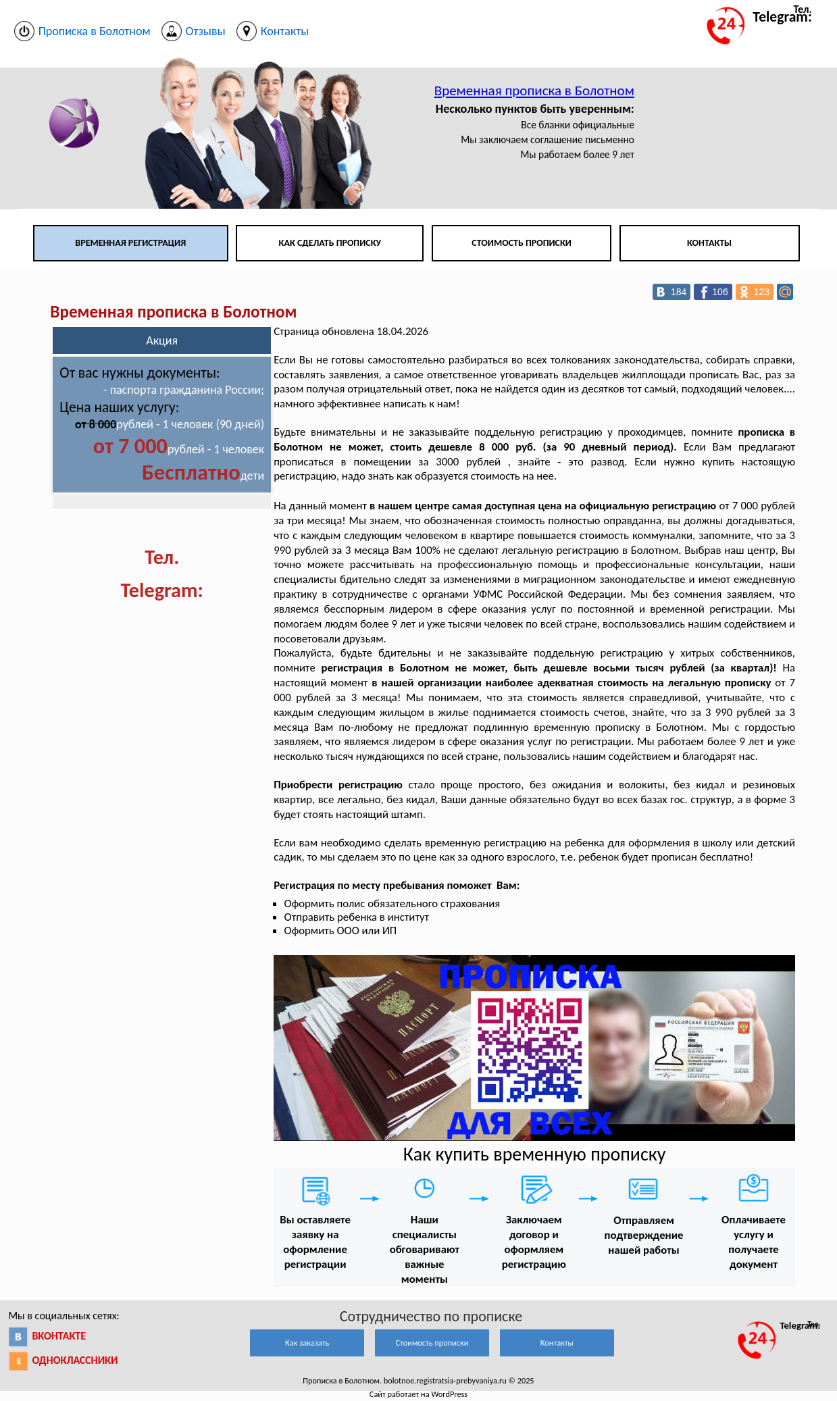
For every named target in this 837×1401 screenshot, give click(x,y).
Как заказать (307, 1343)
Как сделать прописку (330, 243)
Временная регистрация (130, 243)
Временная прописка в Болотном (534, 90)
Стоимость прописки (522, 243)
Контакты (709, 243)
